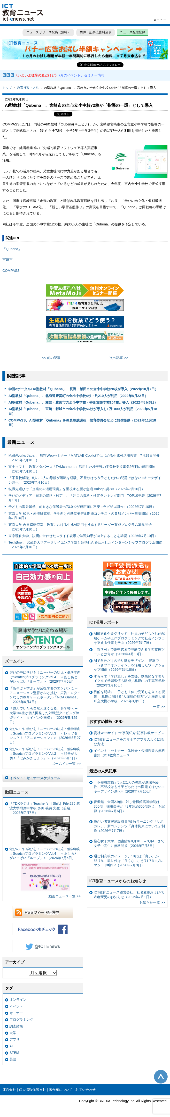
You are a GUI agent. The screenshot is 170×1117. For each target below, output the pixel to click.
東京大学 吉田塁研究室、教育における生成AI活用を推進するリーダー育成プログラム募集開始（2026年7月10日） (80, 527)
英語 (12, 1059)
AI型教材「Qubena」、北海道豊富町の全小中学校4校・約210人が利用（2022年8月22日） (78, 396)
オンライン (17, 999)
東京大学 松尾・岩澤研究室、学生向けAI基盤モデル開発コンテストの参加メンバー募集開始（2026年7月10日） (84, 516)
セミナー (16, 1013)
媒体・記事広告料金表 (95, 32)
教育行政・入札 (28, 88)
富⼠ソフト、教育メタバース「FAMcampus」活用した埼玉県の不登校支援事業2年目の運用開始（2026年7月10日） (81, 469)
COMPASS (11, 271)
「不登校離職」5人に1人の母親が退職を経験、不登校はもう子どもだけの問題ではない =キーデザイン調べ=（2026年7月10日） (84, 480)
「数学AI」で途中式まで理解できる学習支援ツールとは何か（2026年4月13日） (129, 651)
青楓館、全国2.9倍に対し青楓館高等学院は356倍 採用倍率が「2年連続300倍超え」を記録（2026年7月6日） (129, 806)
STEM (14, 1053)
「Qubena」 (12, 249)
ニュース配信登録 (132, 32)
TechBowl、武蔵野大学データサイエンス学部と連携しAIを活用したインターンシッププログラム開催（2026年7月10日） (85, 544)
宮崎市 (7, 260)
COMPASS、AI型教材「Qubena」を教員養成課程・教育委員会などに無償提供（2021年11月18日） (82, 422)
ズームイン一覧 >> (66, 764)
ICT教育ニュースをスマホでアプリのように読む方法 (129, 741)
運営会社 (9, 1090)
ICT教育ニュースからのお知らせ (117, 881)
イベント (16, 1006)
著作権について (61, 1090)
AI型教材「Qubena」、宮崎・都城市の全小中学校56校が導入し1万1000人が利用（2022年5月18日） (82, 411)
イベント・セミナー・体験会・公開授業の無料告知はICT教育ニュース (129, 753)
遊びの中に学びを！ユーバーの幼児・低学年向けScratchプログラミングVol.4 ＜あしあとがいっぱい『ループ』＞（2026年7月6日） (45, 676)
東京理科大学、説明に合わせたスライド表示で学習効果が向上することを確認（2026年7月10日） (83, 536)
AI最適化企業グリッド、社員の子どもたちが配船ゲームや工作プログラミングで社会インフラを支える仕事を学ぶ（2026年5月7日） (129, 638)
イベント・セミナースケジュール (34, 778)
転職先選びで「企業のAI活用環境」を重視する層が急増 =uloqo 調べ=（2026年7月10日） (76, 489)
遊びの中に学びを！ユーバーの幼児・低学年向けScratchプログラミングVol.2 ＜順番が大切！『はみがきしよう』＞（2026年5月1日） (45, 753)
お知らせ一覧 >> (152, 902)
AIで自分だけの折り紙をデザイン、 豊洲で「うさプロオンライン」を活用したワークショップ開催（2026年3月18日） (129, 665)
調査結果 (16, 1026)
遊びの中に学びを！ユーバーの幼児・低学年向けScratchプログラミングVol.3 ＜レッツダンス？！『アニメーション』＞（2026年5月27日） (45, 735)
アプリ (14, 1039)
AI (11, 1046)
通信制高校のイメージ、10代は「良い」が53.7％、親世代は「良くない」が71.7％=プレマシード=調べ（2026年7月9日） (128, 860)
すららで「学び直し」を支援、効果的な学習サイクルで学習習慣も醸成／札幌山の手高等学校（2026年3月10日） (129, 680)
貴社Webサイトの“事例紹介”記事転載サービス (129, 733)
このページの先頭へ (161, 1077)
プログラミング (21, 1019)
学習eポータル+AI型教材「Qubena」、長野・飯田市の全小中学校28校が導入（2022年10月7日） (83, 389)
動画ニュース (16, 792)
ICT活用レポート (104, 622)
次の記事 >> (118, 358)
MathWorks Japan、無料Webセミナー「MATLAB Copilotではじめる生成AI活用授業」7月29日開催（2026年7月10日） (84, 458)
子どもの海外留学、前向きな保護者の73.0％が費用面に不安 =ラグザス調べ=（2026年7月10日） (82, 507)
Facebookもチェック (43, 929)
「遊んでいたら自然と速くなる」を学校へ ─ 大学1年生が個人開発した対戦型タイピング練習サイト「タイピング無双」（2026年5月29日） (44, 715)
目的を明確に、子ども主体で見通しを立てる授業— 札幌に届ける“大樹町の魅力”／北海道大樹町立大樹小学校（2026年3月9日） (129, 696)
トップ (7, 88)
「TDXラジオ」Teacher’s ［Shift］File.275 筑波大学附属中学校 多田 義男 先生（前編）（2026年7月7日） (44, 823)
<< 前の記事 (51, 358)
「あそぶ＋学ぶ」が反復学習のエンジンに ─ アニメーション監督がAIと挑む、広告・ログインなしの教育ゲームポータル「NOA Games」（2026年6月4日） (45, 695)
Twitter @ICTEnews (43, 946)
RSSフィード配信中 (43, 912)
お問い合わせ (85, 1090)
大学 (12, 1033)
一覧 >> (159, 707)
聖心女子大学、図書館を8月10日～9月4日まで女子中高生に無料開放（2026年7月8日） (129, 843)
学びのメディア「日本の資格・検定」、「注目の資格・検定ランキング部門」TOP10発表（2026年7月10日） (84, 498)
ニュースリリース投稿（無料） (48, 32)
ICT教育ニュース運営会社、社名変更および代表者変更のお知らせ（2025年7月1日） (129, 894)
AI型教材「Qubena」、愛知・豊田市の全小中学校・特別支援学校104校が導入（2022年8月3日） (83, 402)
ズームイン (14, 661)
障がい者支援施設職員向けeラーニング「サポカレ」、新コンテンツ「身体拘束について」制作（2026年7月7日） (129, 825)
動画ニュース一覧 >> (64, 896)
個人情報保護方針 (32, 1090)
